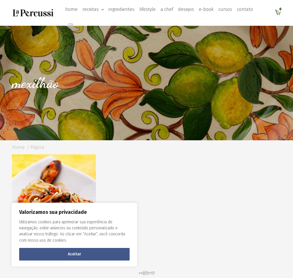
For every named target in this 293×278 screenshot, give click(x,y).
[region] (74, 235)
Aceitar (74, 254)
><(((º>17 (147, 273)
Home (18, 147)
